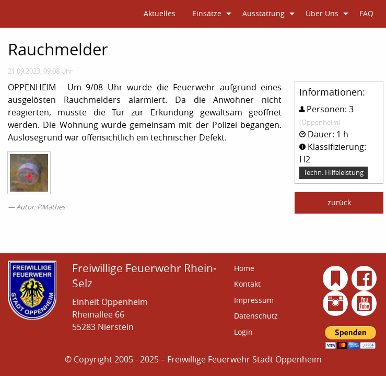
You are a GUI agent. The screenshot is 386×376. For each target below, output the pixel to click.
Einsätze (206, 13)
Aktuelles (160, 13)
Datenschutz (256, 316)
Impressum (254, 300)
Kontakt (247, 284)
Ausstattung (263, 13)
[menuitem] (159, 14)
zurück (339, 202)
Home (244, 268)
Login (243, 332)
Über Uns (322, 13)
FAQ (366, 13)
